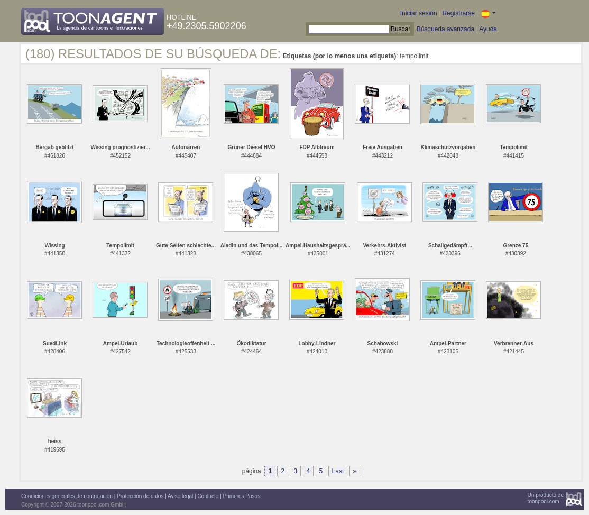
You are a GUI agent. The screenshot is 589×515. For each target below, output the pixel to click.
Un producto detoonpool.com (546, 498)
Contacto (207, 496)
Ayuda (488, 29)
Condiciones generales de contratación (67, 496)
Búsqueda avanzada (445, 29)
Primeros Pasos (242, 496)
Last (338, 471)
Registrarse (458, 13)
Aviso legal (180, 496)
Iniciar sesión (418, 13)
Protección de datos (140, 496)
